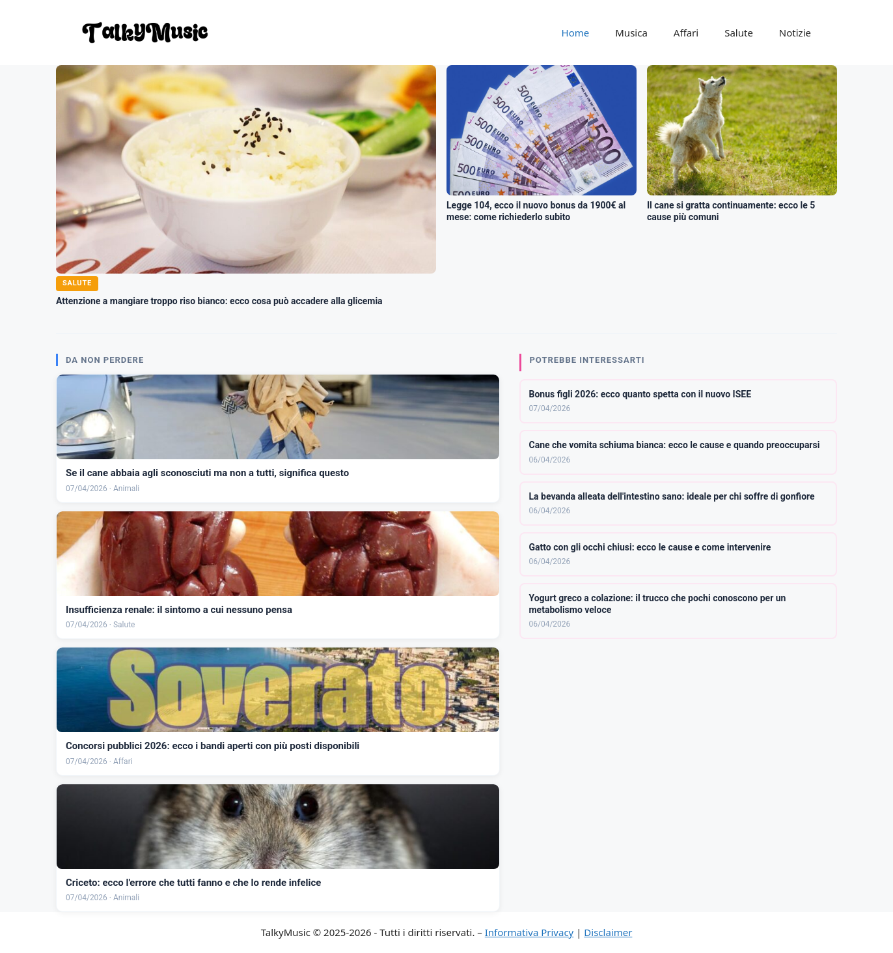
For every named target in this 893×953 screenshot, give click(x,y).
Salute (738, 32)
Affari (686, 32)
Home (576, 32)
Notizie (795, 32)
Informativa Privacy (529, 932)
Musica (631, 32)
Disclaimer (608, 932)
